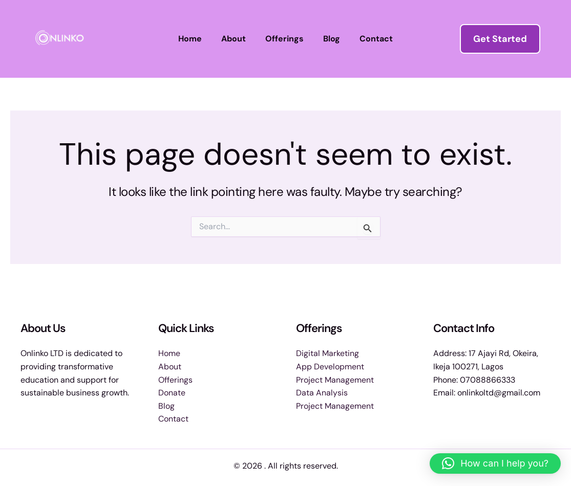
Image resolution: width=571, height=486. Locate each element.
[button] (500, 39)
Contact (370, 38)
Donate (171, 392)
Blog (328, 38)
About (236, 38)
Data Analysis (322, 392)
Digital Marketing (327, 353)
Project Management (335, 379)
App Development (330, 366)
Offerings (284, 38)
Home (196, 38)
